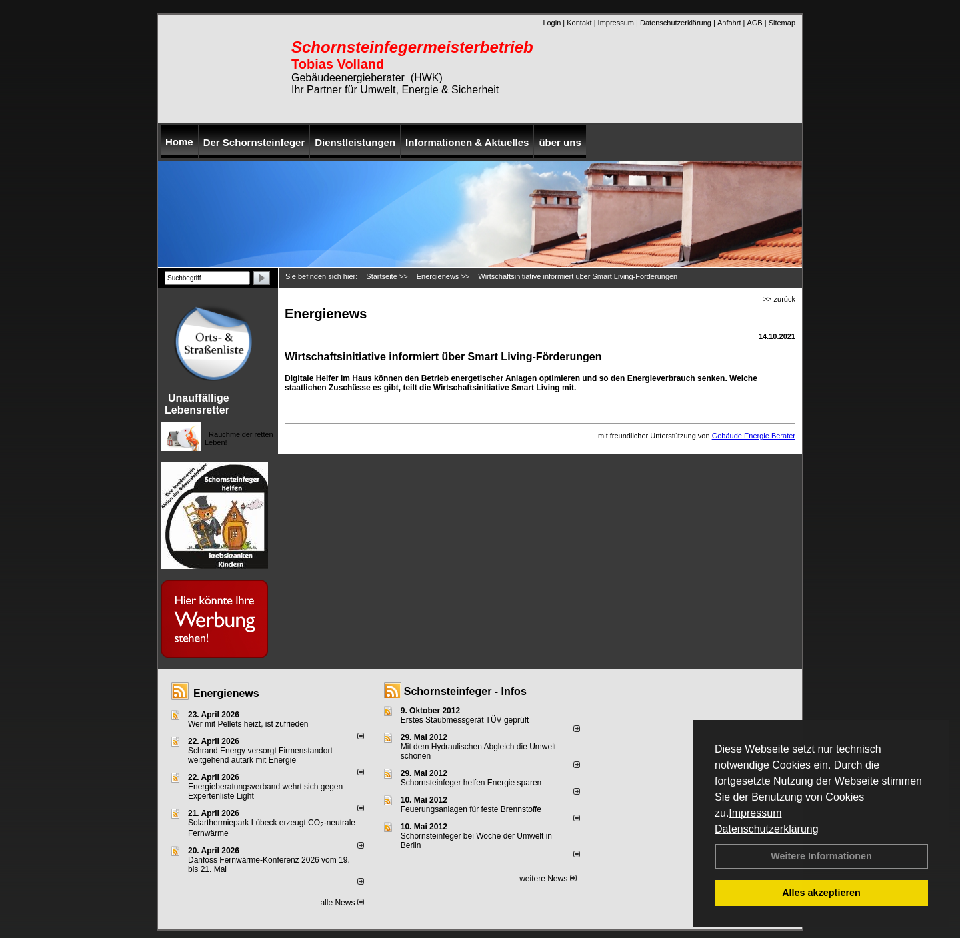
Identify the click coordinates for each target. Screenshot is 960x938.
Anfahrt (729, 23)
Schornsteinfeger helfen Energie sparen (471, 782)
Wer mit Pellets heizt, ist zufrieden (248, 724)
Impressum (755, 813)
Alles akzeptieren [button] (821, 892)
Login (552, 23)
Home (179, 141)
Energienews (226, 693)
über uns (560, 142)
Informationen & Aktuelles (467, 142)
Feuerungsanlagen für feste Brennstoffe (471, 809)
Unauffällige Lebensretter (197, 404)
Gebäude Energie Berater (753, 436)
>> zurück (779, 299)
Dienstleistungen (355, 142)
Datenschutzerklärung (767, 829)
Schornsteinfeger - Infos (465, 691)
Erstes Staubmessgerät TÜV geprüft (465, 720)
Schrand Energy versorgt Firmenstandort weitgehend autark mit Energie (260, 755)
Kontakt (579, 23)
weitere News (547, 878)
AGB (754, 23)
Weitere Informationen (821, 856)
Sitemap (782, 23)
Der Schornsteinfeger (254, 142)
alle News (341, 902)
